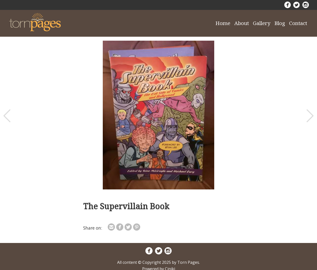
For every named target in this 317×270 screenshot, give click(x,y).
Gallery (261, 23)
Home (222, 23)
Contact (298, 23)
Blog (279, 23)
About (241, 23)
